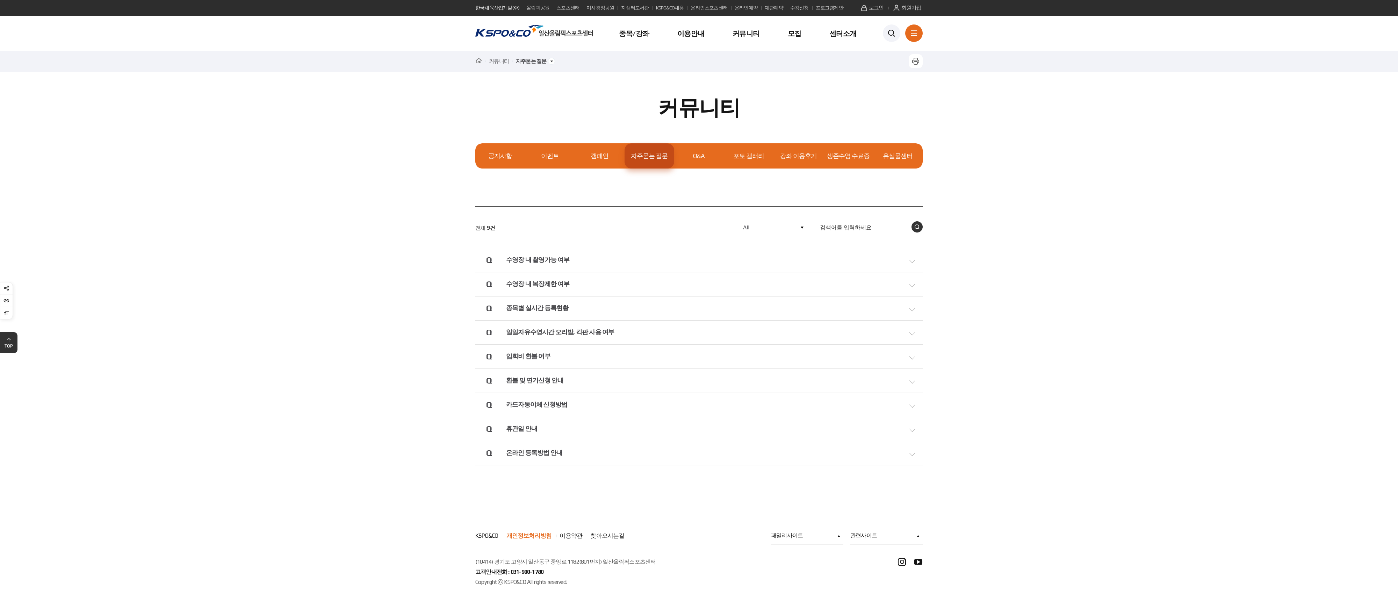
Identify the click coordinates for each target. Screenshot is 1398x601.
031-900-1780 (527, 575)
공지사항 (500, 155)
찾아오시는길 (607, 538)
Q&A (699, 155)
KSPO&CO (486, 538)
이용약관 (571, 538)
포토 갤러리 (748, 155)
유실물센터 (898, 155)
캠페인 (599, 155)
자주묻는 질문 (649, 155)
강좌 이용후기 (798, 155)
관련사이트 (884, 539)
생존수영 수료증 (848, 155)
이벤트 (550, 155)
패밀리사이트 (805, 539)
